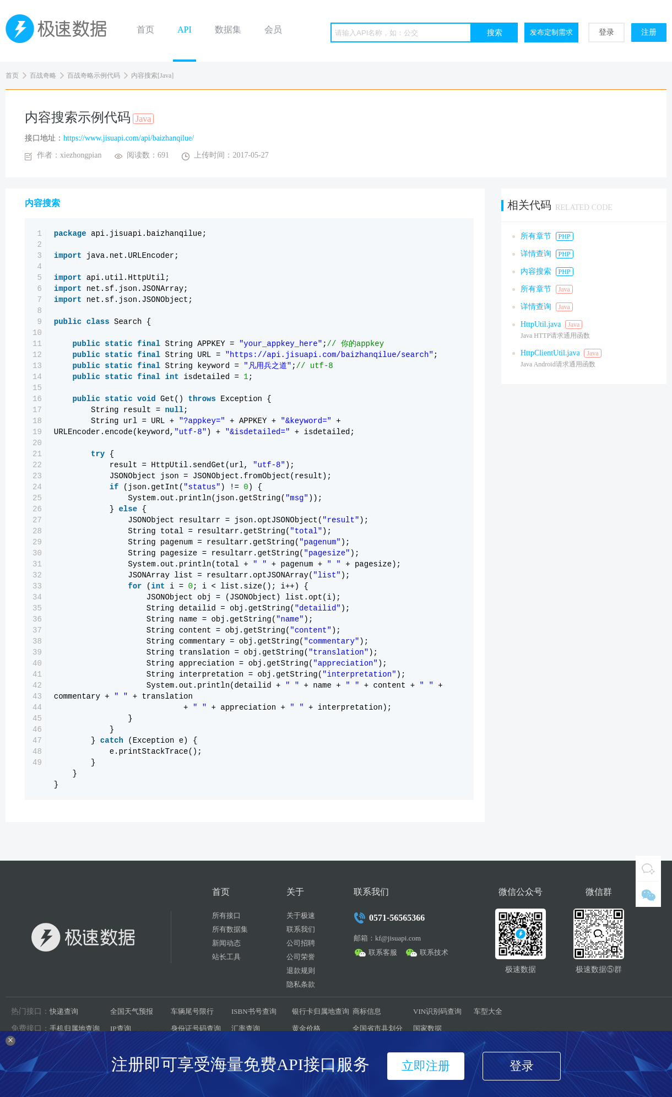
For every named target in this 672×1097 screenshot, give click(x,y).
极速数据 (61, 30)
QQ (648, 868)
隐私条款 (300, 984)
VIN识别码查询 (437, 1011)
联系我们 (300, 929)
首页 (145, 29)
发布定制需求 (551, 32)
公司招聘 (300, 943)
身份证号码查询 (196, 1028)
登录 (606, 32)
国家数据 (427, 1028)
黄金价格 (306, 1028)
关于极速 (300, 915)
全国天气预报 (131, 1011)
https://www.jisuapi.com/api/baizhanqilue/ (128, 138)
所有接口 (226, 915)
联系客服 (382, 952)
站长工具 (226, 957)
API (184, 29)
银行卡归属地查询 (320, 1011)
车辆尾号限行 (192, 1011)
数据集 (228, 29)
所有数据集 (230, 929)
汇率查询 (245, 1028)
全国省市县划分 (378, 1028)
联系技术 (434, 952)
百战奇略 (43, 75)
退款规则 (300, 970)
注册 (649, 32)
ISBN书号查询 (254, 1011)
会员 (273, 29)
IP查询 (120, 1028)
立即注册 (426, 1066)
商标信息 (367, 1011)
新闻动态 (226, 943)
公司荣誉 (300, 957)
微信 (648, 894)
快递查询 (64, 1011)
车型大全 (488, 1011)
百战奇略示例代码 (93, 75)
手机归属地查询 (75, 1028)
